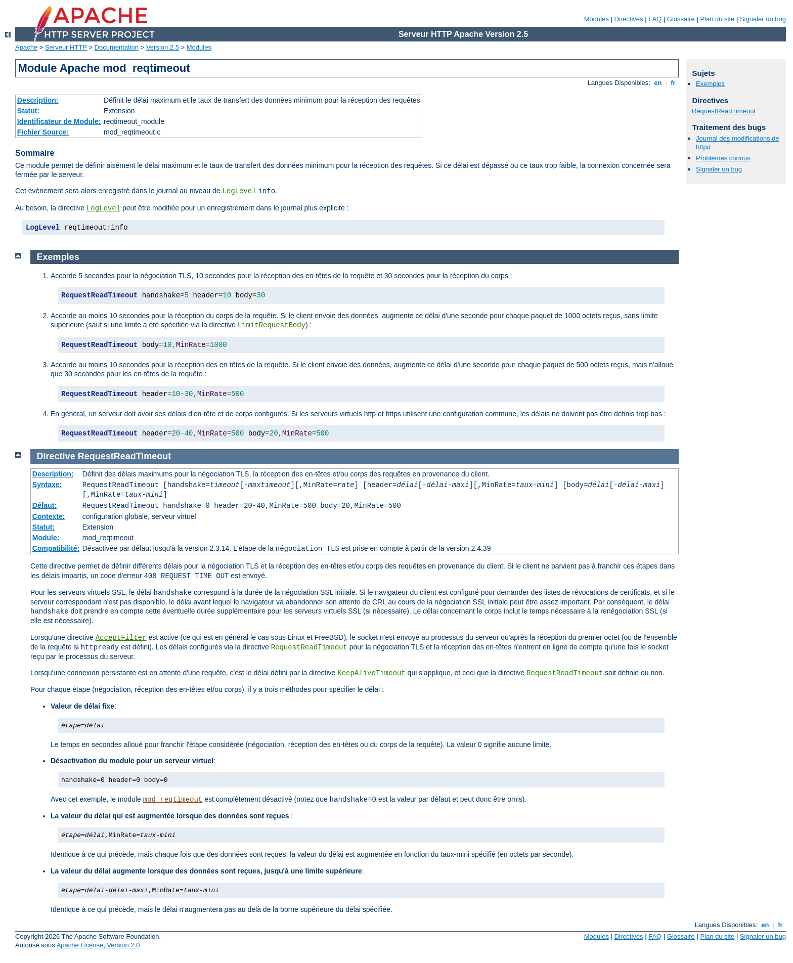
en (658, 82)
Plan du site (717, 19)
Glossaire (681, 19)
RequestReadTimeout (724, 111)
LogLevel (239, 191)
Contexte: (48, 516)
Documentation (117, 47)
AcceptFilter (121, 638)
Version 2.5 (162, 47)
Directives (628, 19)
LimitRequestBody (271, 325)
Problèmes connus (723, 158)
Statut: (28, 111)
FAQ (655, 19)
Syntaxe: (47, 484)
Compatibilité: (55, 548)
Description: (38, 100)
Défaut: (44, 505)
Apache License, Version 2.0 (98, 945)
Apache (26, 47)
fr (673, 82)
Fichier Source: (43, 132)
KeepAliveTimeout (371, 673)
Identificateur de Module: (59, 121)
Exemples (710, 83)
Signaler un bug (763, 19)
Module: (46, 538)
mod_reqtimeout (173, 800)
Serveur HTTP (66, 47)
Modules (596, 19)
